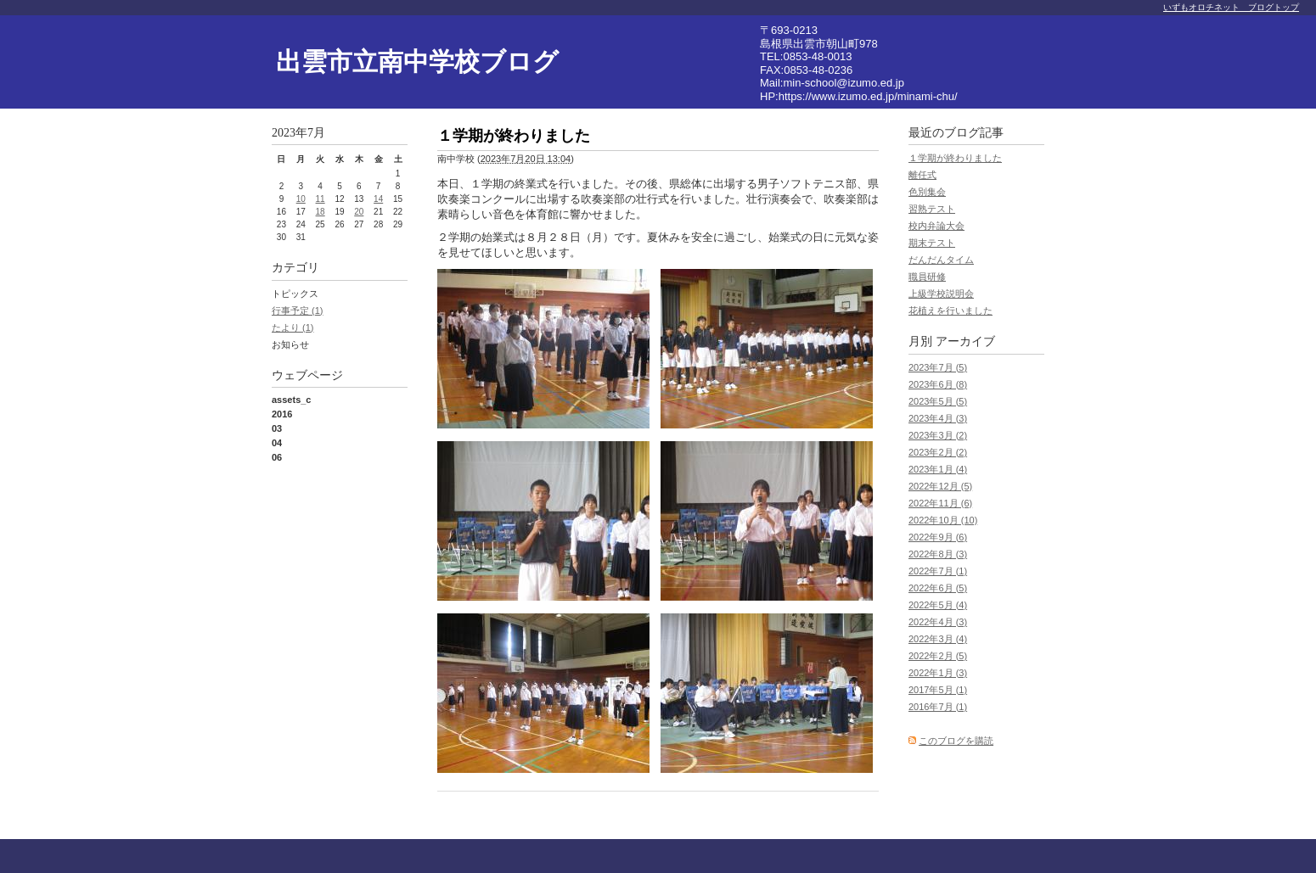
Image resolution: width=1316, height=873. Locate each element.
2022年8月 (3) (937, 554)
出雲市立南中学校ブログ (417, 62)
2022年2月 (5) (937, 656)
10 (301, 199)
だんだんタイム (941, 260)
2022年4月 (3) (937, 622)
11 (320, 199)
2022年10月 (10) (942, 520)
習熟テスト (931, 209)
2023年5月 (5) (937, 401)
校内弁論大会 (936, 226)
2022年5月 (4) (937, 605)
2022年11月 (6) (940, 503)
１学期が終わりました (955, 158)
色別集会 (927, 192)
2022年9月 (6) (937, 537)
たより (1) (293, 327)
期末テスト (931, 243)
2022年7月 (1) (937, 571)
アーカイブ (965, 341)
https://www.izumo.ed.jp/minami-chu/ (868, 96)
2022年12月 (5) (940, 486)
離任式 (922, 175)
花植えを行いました (950, 310)
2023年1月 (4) (937, 469)
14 (378, 199)
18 (320, 211)
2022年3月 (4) (937, 639)
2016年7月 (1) (937, 707)
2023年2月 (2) (937, 452)
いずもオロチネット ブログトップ (1231, 7)
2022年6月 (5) (937, 588)
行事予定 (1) (297, 310)
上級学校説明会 (941, 293)
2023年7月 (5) (937, 367)
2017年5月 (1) (937, 690)
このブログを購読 (956, 741)
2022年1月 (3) (937, 673)
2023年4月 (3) (937, 418)
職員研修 (927, 276)
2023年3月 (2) (937, 435)
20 (358, 211)
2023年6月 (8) (937, 384)
